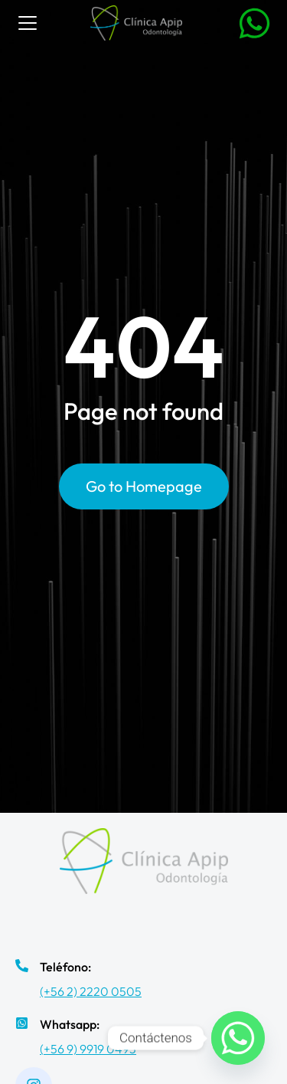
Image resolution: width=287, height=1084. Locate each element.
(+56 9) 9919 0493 (88, 1048)
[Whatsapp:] (21, 1023)
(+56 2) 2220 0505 (91, 991)
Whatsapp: (69, 1024)
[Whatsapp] (238, 1038)
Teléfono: (65, 966)
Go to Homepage (144, 486)
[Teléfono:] (21, 965)
